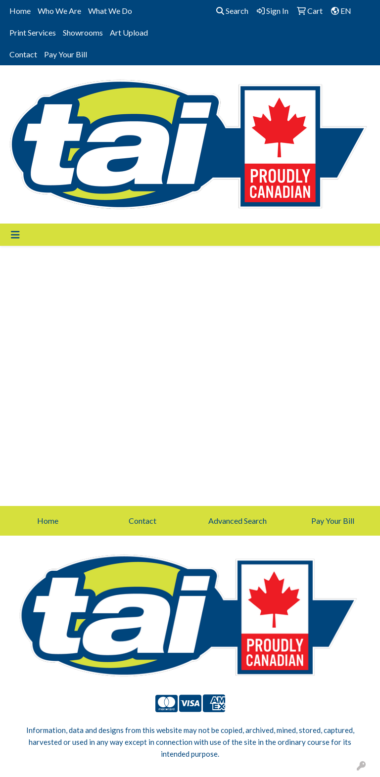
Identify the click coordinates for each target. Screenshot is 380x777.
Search (232, 10)
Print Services (32, 32)
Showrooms (83, 32)
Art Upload (129, 32)
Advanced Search (237, 520)
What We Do (110, 10)
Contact (23, 54)
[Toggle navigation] (15, 235)
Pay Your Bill (65, 54)
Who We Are (59, 10)
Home (20, 10)
